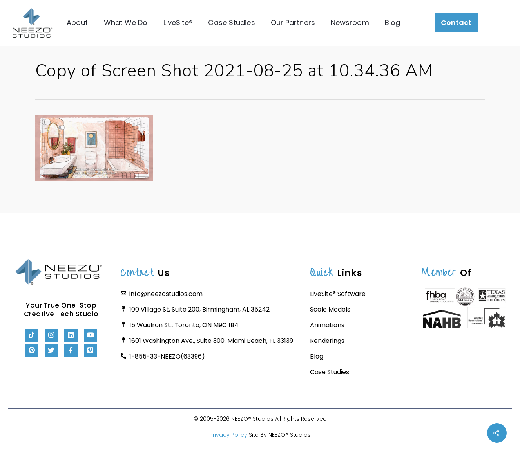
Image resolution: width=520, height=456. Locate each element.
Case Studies (231, 22)
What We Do (126, 22)
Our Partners (293, 22)
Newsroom (350, 22)
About (77, 22)
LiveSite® (178, 22)
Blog (392, 22)
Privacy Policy (228, 435)
